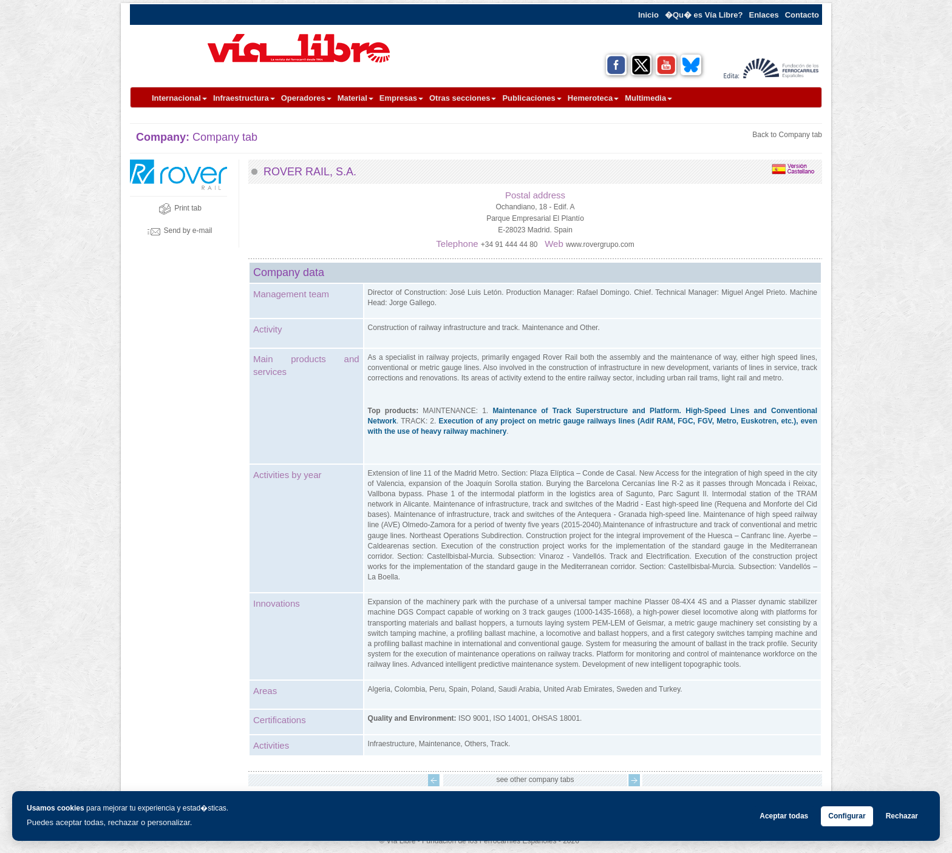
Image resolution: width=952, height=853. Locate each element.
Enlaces (764, 14)
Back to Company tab (787, 134)
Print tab (180, 208)
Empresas (401, 98)
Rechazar (902, 816)
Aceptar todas (784, 816)
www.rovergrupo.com (600, 244)
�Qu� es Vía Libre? (704, 14)
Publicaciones (531, 98)
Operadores (306, 98)
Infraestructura (244, 98)
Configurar (846, 816)
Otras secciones (462, 98)
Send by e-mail (180, 230)
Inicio (648, 14)
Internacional (179, 98)
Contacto (802, 14)
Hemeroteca (593, 98)
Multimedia (648, 98)
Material (355, 98)
